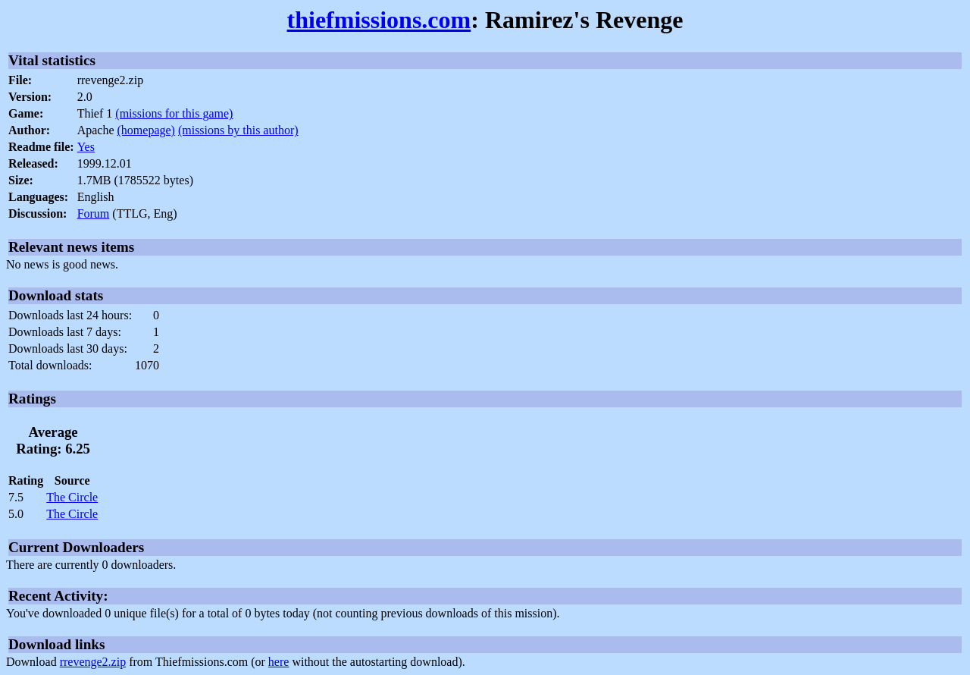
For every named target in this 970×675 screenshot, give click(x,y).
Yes (86, 146)
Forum (93, 213)
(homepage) (146, 130)
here (278, 661)
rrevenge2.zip (93, 661)
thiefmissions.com (379, 19)
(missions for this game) (174, 113)
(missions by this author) (238, 130)
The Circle (72, 497)
